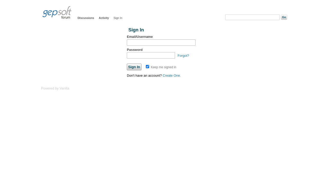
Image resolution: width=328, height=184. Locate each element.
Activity (104, 17)
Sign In (118, 17)
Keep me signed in (161, 67)
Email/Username (140, 37)
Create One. (172, 75)
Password (134, 50)
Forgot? (183, 55)
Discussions (86, 17)
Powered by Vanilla (55, 88)
